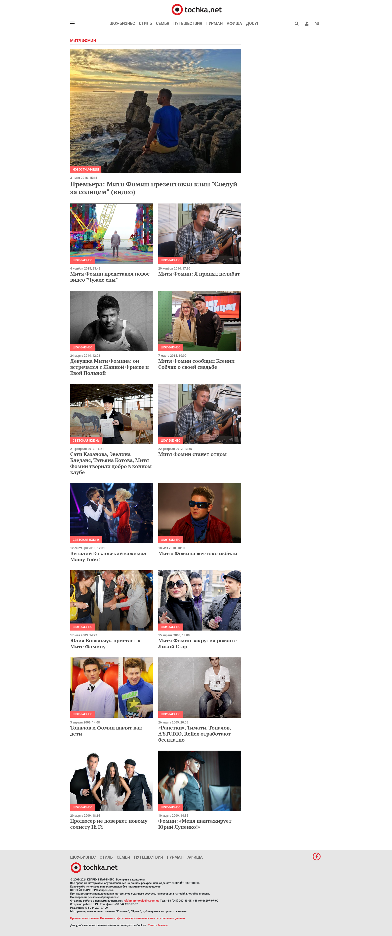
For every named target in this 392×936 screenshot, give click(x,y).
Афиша (234, 23)
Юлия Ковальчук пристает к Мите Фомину (105, 643)
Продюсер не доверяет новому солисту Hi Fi (108, 823)
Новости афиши (86, 169)
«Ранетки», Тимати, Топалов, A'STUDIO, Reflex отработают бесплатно (194, 733)
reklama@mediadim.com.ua (141, 900)
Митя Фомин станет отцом (192, 454)
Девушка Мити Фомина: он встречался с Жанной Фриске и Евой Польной (109, 366)
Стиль (145, 23)
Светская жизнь (86, 440)
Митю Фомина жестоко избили (197, 553)
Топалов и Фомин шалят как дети (106, 730)
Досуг (252, 23)
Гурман (214, 23)
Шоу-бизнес (122, 23)
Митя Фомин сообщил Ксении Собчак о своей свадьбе (196, 363)
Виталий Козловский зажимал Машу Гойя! (108, 556)
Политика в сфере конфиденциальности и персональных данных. (143, 918)
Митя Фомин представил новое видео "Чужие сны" (110, 276)
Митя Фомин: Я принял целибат (199, 273)
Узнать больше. (158, 925)
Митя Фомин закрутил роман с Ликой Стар (197, 643)
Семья (162, 23)
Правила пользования (84, 918)
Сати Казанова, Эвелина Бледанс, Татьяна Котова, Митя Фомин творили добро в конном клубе (111, 463)
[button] (307, 24)
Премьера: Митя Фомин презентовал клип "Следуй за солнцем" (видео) (153, 188)
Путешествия (187, 23)
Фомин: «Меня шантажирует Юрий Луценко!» (194, 823)
